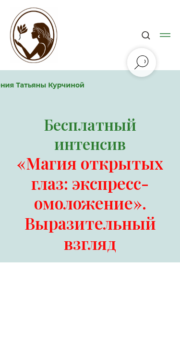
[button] (145, 34)
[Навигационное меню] (165, 35)
